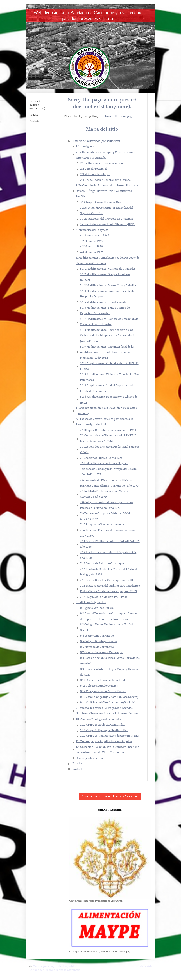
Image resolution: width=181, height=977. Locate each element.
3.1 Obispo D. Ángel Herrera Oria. (101, 202)
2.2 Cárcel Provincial (93, 168)
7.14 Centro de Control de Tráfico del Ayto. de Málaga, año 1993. (109, 571)
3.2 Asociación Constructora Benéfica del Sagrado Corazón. (106, 210)
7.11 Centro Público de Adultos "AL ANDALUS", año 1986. (110, 544)
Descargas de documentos (92, 758)
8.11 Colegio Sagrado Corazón (99, 685)
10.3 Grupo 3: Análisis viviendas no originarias (110, 735)
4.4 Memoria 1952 (91, 252)
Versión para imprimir (45, 966)
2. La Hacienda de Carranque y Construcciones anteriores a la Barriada (105, 154)
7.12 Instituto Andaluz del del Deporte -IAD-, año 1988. (108, 555)
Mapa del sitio (71, 966)
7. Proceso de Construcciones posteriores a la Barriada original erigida (105, 421)
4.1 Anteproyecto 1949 (94, 235)
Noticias (77, 763)
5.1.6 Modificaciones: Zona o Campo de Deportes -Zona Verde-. (105, 310)
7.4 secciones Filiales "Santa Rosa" (102, 458)
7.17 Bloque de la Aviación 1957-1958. (104, 597)
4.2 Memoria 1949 (91, 241)
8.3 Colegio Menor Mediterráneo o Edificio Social (107, 627)
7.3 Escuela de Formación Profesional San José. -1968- (110, 449)
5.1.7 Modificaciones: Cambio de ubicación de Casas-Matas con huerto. (109, 321)
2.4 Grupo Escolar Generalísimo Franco (105, 180)
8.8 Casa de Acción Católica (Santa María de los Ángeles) (110, 660)
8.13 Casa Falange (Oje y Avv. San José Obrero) (109, 697)
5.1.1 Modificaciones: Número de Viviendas (107, 268)
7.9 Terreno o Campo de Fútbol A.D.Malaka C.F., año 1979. (107, 516)
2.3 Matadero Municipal (95, 174)
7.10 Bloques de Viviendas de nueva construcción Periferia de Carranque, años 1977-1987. (107, 530)
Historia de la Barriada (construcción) (96, 141)
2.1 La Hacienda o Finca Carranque (102, 163)
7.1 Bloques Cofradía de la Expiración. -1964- (108, 430)
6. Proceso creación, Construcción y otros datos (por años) (106, 410)
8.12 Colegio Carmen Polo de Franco (103, 691)
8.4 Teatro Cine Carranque (97, 635)
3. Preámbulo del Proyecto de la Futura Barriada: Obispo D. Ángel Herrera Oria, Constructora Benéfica (107, 191)
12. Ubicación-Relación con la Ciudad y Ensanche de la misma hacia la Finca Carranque (107, 749)
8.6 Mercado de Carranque (97, 647)
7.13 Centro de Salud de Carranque (102, 563)
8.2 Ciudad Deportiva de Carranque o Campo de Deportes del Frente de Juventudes (108, 616)
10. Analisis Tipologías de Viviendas (98, 719)
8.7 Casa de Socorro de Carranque (101, 652)
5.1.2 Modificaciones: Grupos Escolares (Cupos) (105, 277)
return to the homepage (117, 116)
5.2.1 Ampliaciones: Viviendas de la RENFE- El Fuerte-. (109, 366)
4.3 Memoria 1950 (91, 246)
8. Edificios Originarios (91, 602)
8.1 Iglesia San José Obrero (97, 608)
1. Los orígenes (85, 146)
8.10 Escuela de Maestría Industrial (102, 680)
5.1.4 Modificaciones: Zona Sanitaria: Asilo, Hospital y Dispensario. (107, 293)
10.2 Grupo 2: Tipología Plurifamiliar (104, 730)
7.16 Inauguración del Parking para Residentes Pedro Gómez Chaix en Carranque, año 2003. (110, 588)
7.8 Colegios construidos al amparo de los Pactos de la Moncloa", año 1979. (106, 505)
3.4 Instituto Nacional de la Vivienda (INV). (107, 224)
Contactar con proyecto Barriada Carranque (110, 796)
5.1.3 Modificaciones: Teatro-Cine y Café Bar (108, 285)
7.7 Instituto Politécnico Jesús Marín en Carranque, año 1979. (105, 493)
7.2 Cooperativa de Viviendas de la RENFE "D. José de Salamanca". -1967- (108, 438)
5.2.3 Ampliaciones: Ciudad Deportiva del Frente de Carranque (106, 388)
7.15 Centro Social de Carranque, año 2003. (107, 580)
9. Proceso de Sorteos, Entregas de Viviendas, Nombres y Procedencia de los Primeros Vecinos (107, 710)
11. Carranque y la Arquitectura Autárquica (104, 741)
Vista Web (145, 966)
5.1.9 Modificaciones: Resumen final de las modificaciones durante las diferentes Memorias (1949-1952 (107, 352)
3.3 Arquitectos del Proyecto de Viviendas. (107, 218)
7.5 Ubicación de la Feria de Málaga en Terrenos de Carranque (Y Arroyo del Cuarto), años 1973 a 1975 (109, 469)
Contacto (77, 769)
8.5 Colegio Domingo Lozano (98, 641)
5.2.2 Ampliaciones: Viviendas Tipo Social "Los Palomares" (109, 377)
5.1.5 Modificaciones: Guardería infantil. (106, 302)
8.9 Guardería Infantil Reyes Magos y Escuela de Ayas (109, 671)
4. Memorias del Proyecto (92, 230)
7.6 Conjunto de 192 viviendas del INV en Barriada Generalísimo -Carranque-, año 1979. (109, 482)
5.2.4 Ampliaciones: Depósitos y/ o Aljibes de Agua (108, 399)
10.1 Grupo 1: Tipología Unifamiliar (103, 724)
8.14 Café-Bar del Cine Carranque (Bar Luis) (107, 702)
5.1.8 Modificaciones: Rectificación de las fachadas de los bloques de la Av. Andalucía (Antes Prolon (107, 335)
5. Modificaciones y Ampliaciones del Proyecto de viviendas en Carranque (107, 260)
